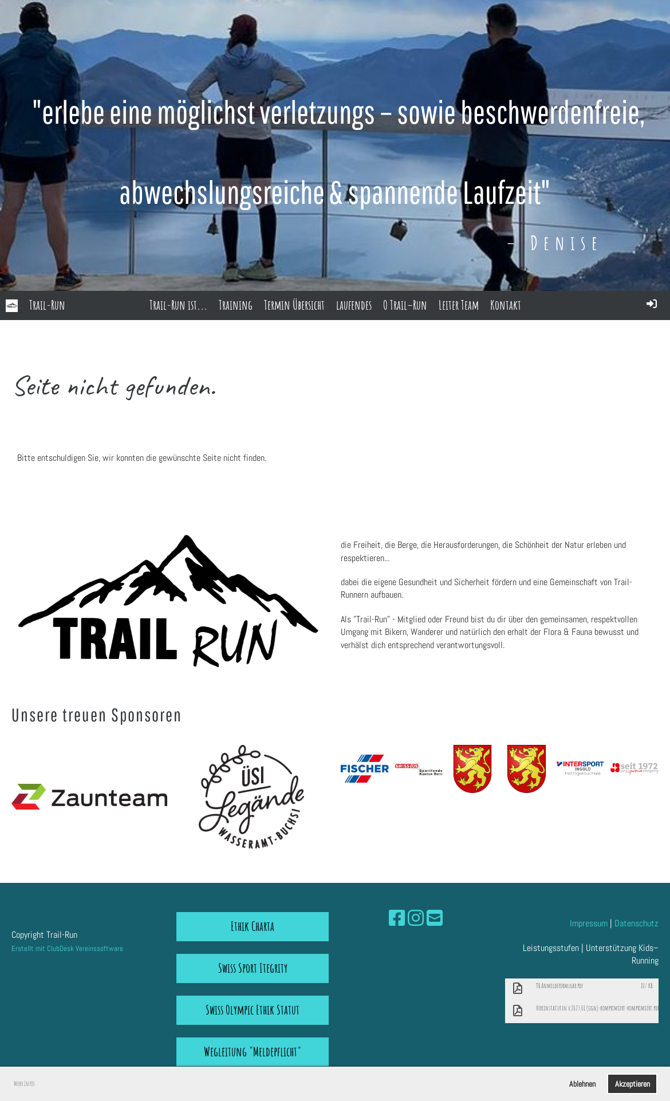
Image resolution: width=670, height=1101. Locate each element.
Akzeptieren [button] (632, 1084)
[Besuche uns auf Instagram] (416, 918)
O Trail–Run (405, 305)
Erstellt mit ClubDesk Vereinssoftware (67, 948)
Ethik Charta (252, 926)
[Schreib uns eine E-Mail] (435, 918)
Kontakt (505, 305)
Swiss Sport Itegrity (252, 968)
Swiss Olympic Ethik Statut (252, 1009)
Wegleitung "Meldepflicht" (252, 1051)
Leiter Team (459, 305)
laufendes (354, 305)
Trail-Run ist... (178, 305)
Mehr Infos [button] (24, 1083)
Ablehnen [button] (582, 1084)
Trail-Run (47, 305)
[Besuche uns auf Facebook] (397, 918)
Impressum (589, 923)
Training (236, 305)
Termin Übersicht (294, 305)
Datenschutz (636, 923)
